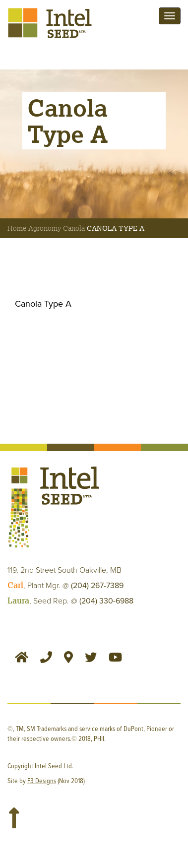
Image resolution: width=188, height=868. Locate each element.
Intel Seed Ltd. (54, 766)
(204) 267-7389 (97, 586)
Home (16, 228)
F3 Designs (41, 781)
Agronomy (44, 228)
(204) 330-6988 (106, 601)
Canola (74, 228)
